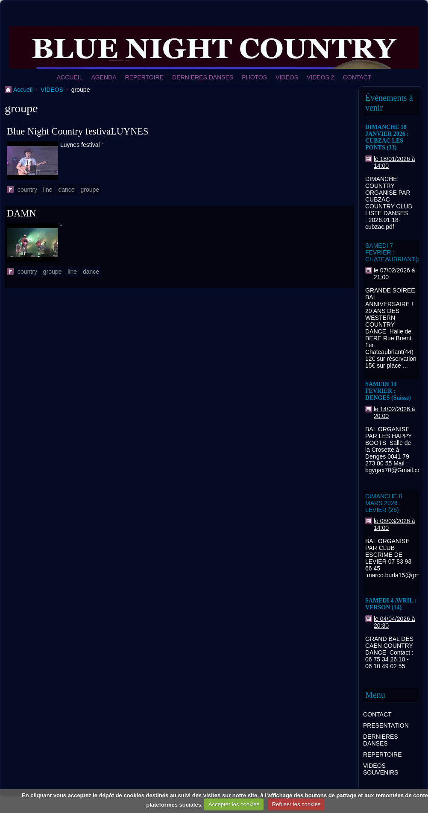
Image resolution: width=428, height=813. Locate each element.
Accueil (22, 89)
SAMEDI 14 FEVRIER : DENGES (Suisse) (388, 391)
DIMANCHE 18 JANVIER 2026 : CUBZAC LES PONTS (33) (387, 137)
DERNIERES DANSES (202, 77)
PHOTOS (254, 77)
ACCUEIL (70, 77)
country (27, 189)
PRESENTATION (386, 725)
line (48, 189)
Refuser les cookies (296, 804)
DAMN (21, 213)
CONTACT (357, 77)
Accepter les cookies (233, 804)
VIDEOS (287, 77)
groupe (90, 189)
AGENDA (103, 77)
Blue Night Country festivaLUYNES (77, 131)
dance (67, 189)
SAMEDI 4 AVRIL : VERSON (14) (390, 604)
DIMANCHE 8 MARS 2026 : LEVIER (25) (383, 503)
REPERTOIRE (144, 77)
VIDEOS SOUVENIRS (380, 769)
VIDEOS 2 (320, 77)
